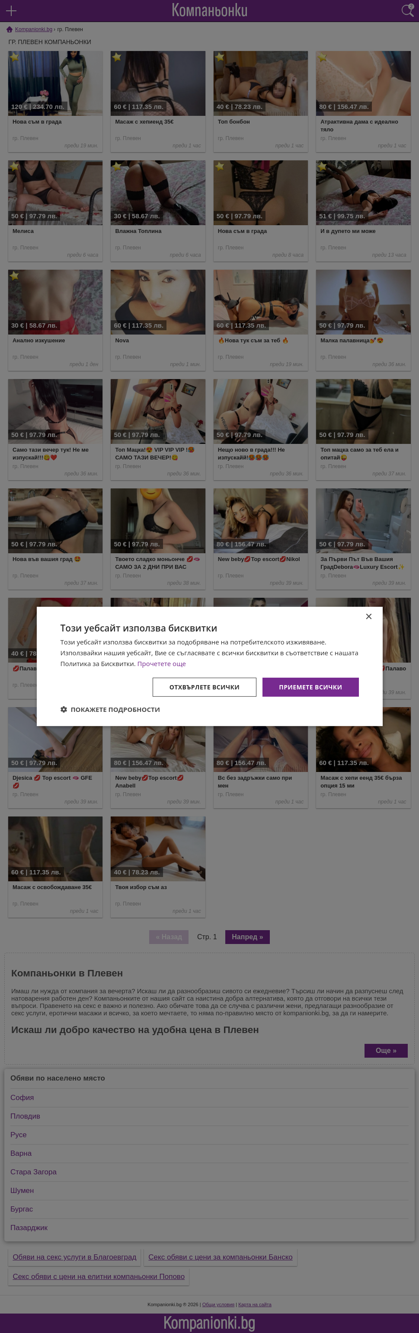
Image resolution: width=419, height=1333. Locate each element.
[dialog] (210, 666)
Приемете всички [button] (310, 686)
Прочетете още (162, 663)
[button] (110, 709)
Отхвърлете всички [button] (205, 686)
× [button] (368, 617)
